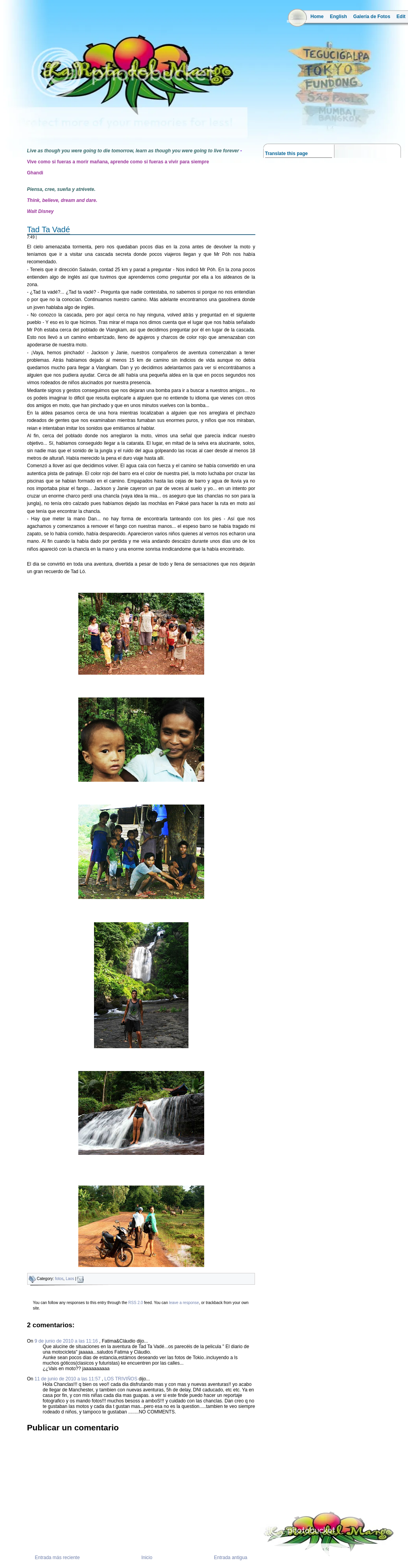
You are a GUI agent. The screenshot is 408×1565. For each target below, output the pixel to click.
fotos (59, 1278)
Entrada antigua (230, 1557)
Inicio (146, 1557)
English (338, 16)
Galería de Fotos (371, 16)
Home (316, 16)
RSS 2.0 (135, 1302)
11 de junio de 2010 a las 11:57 (68, 1379)
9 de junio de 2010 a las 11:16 (67, 1341)
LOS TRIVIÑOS (120, 1379)
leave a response (184, 1302)
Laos (70, 1278)
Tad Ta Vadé (48, 229)
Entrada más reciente (57, 1557)
